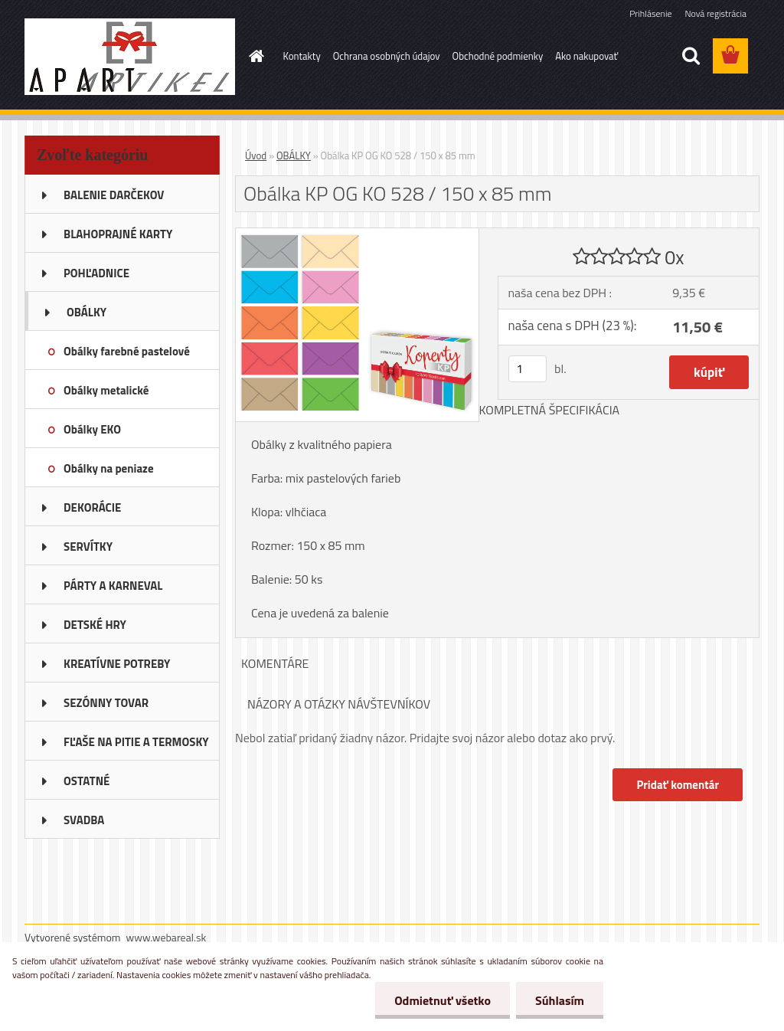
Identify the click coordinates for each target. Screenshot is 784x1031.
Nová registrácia (715, 13)
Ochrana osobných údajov (386, 56)
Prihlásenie (650, 13)
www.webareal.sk (166, 937)
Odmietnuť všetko (442, 1000)
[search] (690, 56)
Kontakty (302, 56)
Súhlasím (559, 1000)
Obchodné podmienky (498, 56)
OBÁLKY (293, 155)
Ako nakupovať (586, 56)
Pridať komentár (677, 785)
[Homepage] (254, 56)
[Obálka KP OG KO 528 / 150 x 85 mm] (357, 234)
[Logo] (129, 56)
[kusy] (527, 368)
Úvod (255, 155)
